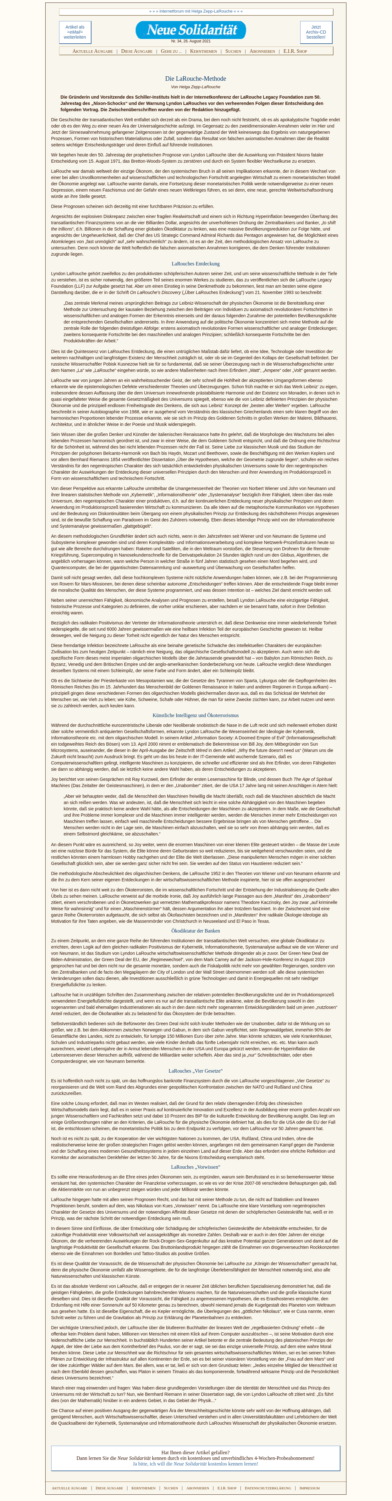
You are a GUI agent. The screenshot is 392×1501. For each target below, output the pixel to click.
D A (137, 51)
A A (93, 51)
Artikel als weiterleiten (75, 32)
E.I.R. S (295, 51)
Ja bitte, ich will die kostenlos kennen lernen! (195, 1463)
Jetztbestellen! (316, 32)
